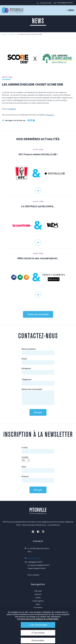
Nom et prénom (29, 349)
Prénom (25, 476)
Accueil (4, 34)
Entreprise (26, 368)
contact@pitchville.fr (65, 3)
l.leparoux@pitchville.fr (37, 568)
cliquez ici (50, 115)
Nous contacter (33, 575)
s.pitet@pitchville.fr (35, 562)
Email (34, 120)
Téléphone (26, 380)
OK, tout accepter (38, 625)
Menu (71, 10)
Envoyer (38, 412)
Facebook (29, 120)
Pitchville (38, 591)
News (12, 34)
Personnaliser (38, 640)
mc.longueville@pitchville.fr (39, 565)
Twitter (31, 120)
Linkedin (43, 532)
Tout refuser (38, 633)
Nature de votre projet (32, 389)
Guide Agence (38, 601)
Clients (38, 598)
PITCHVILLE (12, 10)
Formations (38, 607)
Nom (24, 467)
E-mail (25, 448)
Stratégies (12, 109)
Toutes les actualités (38, 314)
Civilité (25, 457)
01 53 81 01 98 (45, 3)
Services (38, 594)
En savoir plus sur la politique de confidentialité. (38, 619)
